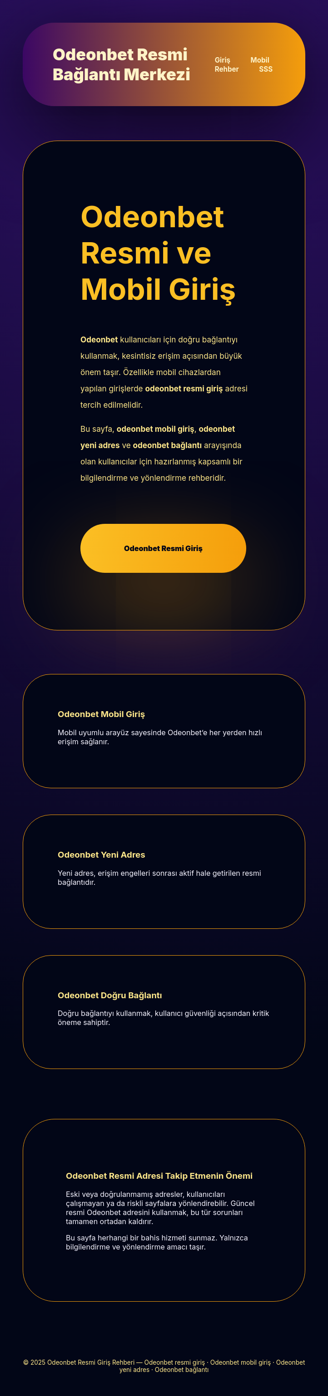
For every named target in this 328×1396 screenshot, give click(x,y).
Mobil (260, 60)
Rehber (227, 69)
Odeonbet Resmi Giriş (163, 548)
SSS (266, 69)
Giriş (222, 60)
